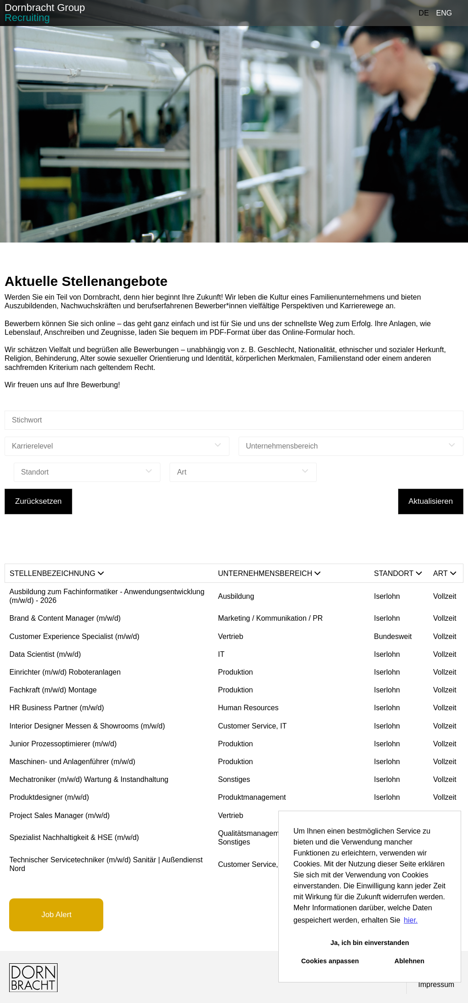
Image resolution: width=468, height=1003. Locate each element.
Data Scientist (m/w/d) (45, 654)
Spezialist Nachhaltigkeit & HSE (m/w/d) (74, 837)
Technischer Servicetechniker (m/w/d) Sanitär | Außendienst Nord (106, 864)
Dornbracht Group (45, 12)
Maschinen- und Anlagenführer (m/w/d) (73, 761)
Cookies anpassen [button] (330, 961)
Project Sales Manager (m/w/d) (60, 815)
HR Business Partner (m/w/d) (57, 708)
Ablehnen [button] (409, 961)
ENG (444, 13)
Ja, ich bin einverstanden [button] (369, 942)
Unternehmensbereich (269, 573)
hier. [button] (411, 920)
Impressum (436, 984)
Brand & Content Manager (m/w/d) (65, 618)
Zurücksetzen (38, 501)
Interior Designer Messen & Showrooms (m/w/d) (87, 726)
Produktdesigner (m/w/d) (49, 797)
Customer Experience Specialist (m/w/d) (75, 636)
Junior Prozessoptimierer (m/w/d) (63, 744)
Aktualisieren (431, 501)
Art (444, 573)
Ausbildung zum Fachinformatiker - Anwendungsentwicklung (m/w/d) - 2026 (107, 596)
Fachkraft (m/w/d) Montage (53, 690)
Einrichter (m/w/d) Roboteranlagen (65, 672)
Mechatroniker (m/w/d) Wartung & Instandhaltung (89, 779)
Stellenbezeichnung (57, 573)
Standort (398, 573)
